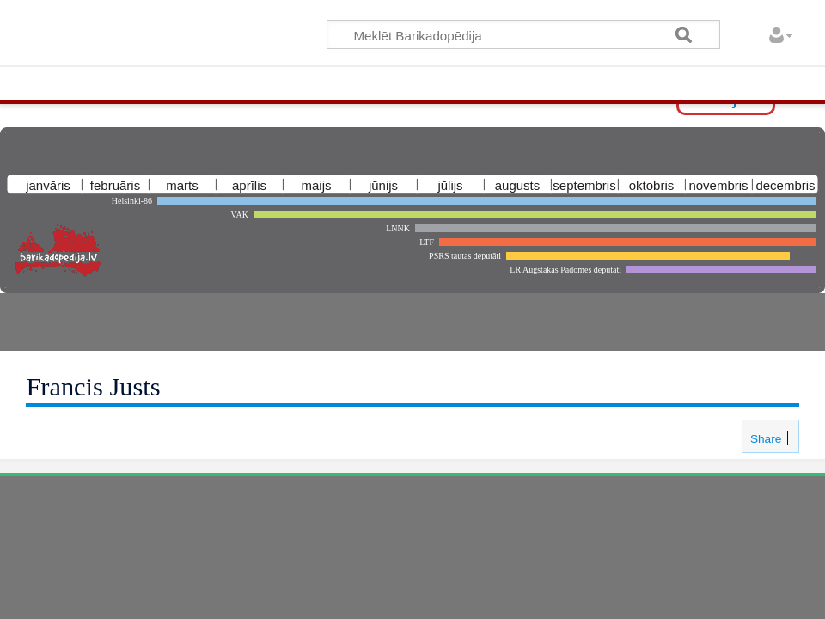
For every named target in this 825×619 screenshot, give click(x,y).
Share (764, 438)
